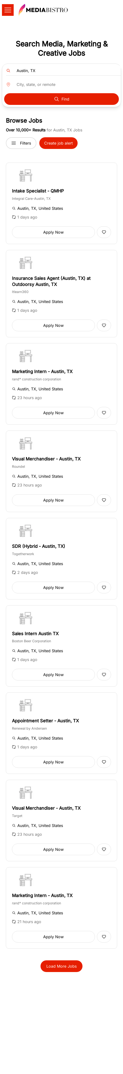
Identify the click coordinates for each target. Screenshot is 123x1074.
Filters (21, 143)
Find (61, 99)
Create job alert (58, 143)
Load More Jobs (61, 966)
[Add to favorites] (104, 232)
